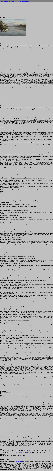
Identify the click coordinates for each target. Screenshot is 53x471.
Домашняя (3, 1)
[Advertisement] (26, 10)
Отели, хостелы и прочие (5, 39)
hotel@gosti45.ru (19, 461)
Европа (6, 1)
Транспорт (2, 37)
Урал (20, 1)
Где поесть (2, 38)
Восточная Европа (12, 1)
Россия (17, 1)
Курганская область (25, 1)
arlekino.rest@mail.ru (23, 452)
